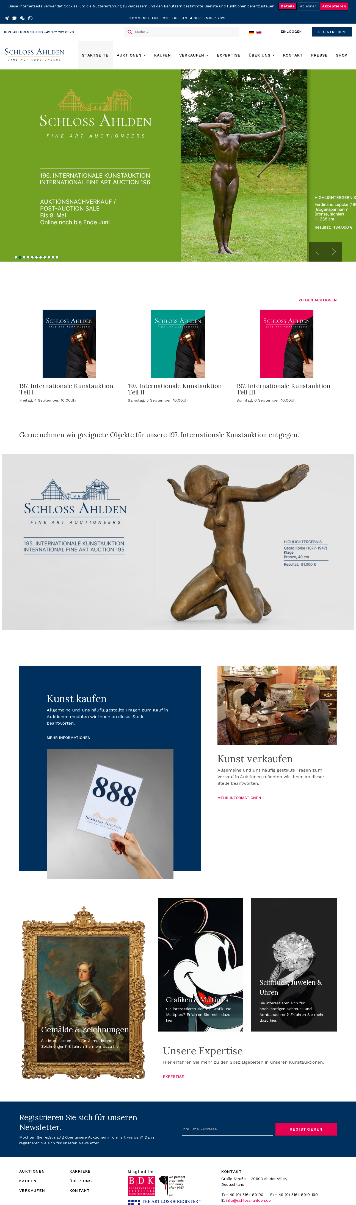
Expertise (229, 55)
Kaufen (162, 55)
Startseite (95, 55)
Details (287, 6)
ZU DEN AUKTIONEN (318, 300)
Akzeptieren (334, 6)
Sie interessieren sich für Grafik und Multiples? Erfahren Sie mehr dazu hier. (198, 1014)
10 (52, 257)
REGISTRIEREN (331, 32)
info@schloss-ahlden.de (248, 1200)
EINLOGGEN (291, 31)
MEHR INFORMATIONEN (68, 737)
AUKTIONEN (32, 1171)
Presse (319, 55)
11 (57, 257)
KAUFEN (28, 1181)
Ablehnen (308, 6)
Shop (341, 55)
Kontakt (293, 55)
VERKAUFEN (32, 1190)
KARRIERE (80, 1171)
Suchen (130, 32)
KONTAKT (80, 1190)
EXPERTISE (173, 1076)
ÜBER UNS (81, 1181)
